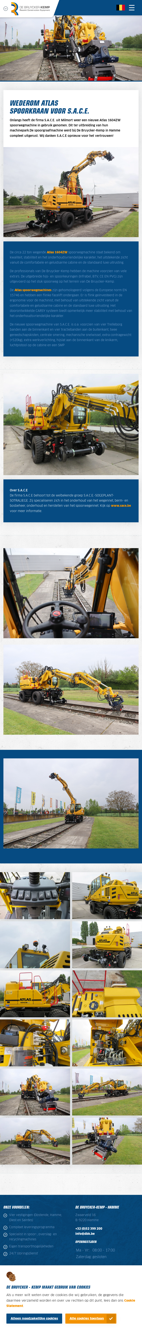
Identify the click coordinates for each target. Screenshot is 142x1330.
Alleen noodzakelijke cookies (34, 1318)
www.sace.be (121, 505)
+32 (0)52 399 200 (88, 1228)
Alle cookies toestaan (87, 1318)
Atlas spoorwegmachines (33, 290)
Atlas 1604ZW (57, 252)
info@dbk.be (85, 1233)
